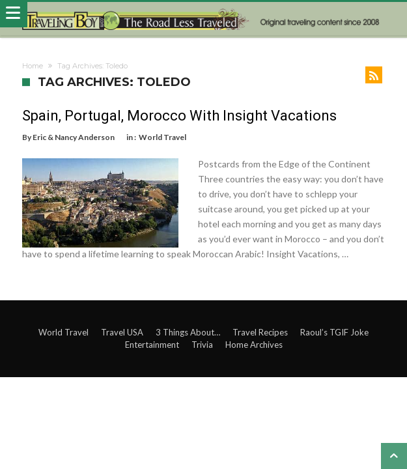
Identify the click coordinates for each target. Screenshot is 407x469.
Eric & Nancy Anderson (74, 137)
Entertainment (152, 344)
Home (32, 65)
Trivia (202, 344)
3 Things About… (188, 332)
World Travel (162, 137)
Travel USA (122, 332)
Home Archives (254, 344)
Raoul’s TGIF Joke (334, 332)
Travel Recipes (260, 332)
